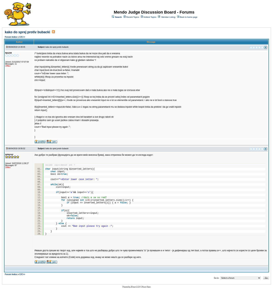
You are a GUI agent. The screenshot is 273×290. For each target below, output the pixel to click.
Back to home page (189, 17)
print (70, 165)
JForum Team (146, 287)
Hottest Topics (150, 17)
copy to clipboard (61, 165)
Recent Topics (132, 17)
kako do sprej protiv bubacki (28, 32)
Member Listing (168, 17)
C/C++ (22, 37)
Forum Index (11, 37)
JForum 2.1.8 (135, 287)
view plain (49, 165)
